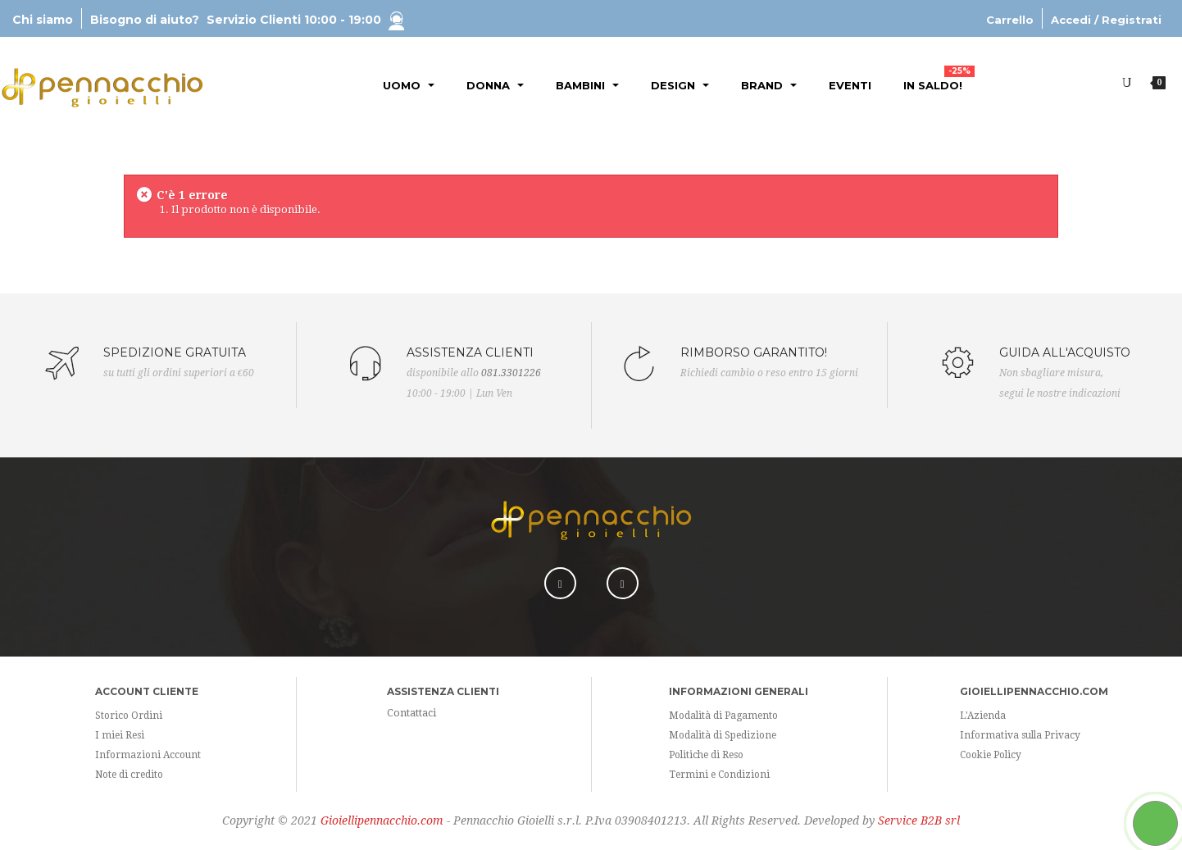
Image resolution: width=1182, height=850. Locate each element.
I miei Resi (119, 735)
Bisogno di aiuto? (247, 19)
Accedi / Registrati (1106, 19)
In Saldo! (939, 79)
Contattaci (411, 713)
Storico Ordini (128, 715)
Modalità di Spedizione (722, 735)
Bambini (587, 85)
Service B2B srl (919, 820)
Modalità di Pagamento (723, 715)
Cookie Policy (990, 755)
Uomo (408, 85)
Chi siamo (42, 19)
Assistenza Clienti (443, 691)
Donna (495, 85)
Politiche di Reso (706, 755)
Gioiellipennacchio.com (382, 820)
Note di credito (129, 774)
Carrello (1010, 19)
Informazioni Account (148, 755)
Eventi (850, 85)
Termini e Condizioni (719, 774)
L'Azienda (983, 715)
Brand (769, 85)
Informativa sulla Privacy (1020, 735)
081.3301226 (511, 373)
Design (680, 85)
